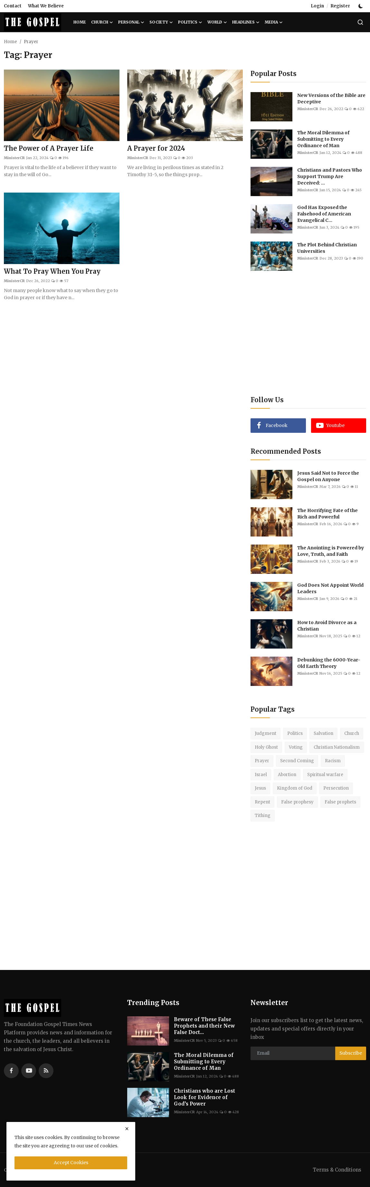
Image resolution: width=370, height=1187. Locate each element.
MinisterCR (14, 158)
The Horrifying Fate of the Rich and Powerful (327, 514)
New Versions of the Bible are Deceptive (331, 98)
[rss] (46, 1070)
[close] (127, 1128)
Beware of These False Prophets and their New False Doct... (204, 1025)
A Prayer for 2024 (156, 148)
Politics (295, 733)
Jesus (260, 788)
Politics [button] (190, 22)
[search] (360, 22)
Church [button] (102, 22)
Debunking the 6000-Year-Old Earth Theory (328, 663)
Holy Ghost (266, 747)
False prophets (340, 802)
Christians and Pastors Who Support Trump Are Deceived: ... (329, 176)
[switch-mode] (361, 6)
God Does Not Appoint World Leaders (330, 588)
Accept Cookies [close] (71, 1162)
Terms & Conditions (337, 1170)
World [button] (217, 22)
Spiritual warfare (325, 774)
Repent (262, 802)
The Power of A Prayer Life (48, 148)
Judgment (265, 733)
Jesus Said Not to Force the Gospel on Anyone (328, 476)
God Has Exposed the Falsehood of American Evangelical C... (324, 213)
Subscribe (350, 1053)
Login (317, 6)
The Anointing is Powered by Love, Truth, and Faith (330, 551)
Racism (333, 761)
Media (274, 22)
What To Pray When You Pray (52, 271)
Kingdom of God (294, 788)
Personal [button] (131, 22)
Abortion (287, 774)
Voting (296, 747)
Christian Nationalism (337, 747)
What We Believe (46, 6)
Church (351, 733)
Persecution (336, 788)
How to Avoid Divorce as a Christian (326, 626)
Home (79, 22)
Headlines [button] (246, 22)
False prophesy (297, 802)
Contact (13, 6)
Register (340, 6)
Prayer (262, 761)
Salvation (323, 733)
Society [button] (161, 22)
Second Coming (297, 761)
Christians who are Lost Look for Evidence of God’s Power (204, 1097)
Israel (261, 774)
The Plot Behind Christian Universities (327, 248)
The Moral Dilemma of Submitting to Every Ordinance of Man (323, 139)
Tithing (262, 815)
